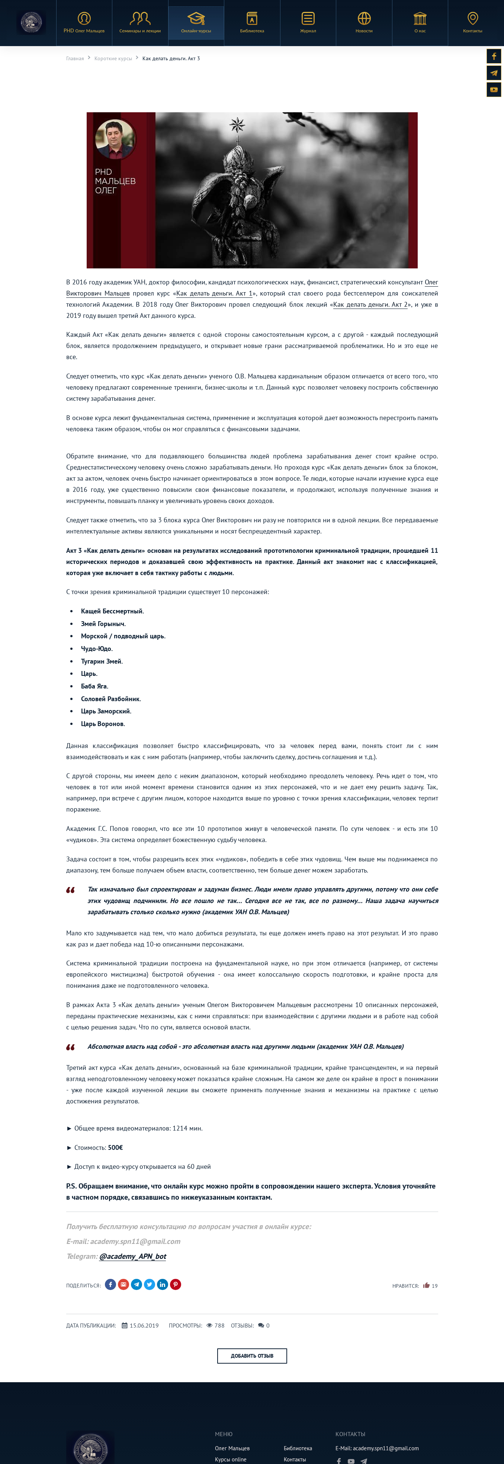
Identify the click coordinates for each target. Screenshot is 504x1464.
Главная (75, 58)
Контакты (295, 1459)
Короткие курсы (113, 58)
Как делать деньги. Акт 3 (171, 58)
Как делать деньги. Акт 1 (214, 293)
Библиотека (298, 1448)
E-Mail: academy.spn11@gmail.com (377, 1448)
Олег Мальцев (232, 1448)
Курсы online (231, 1459)
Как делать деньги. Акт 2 (370, 304)
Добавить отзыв (252, 1355)
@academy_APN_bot (132, 1256)
